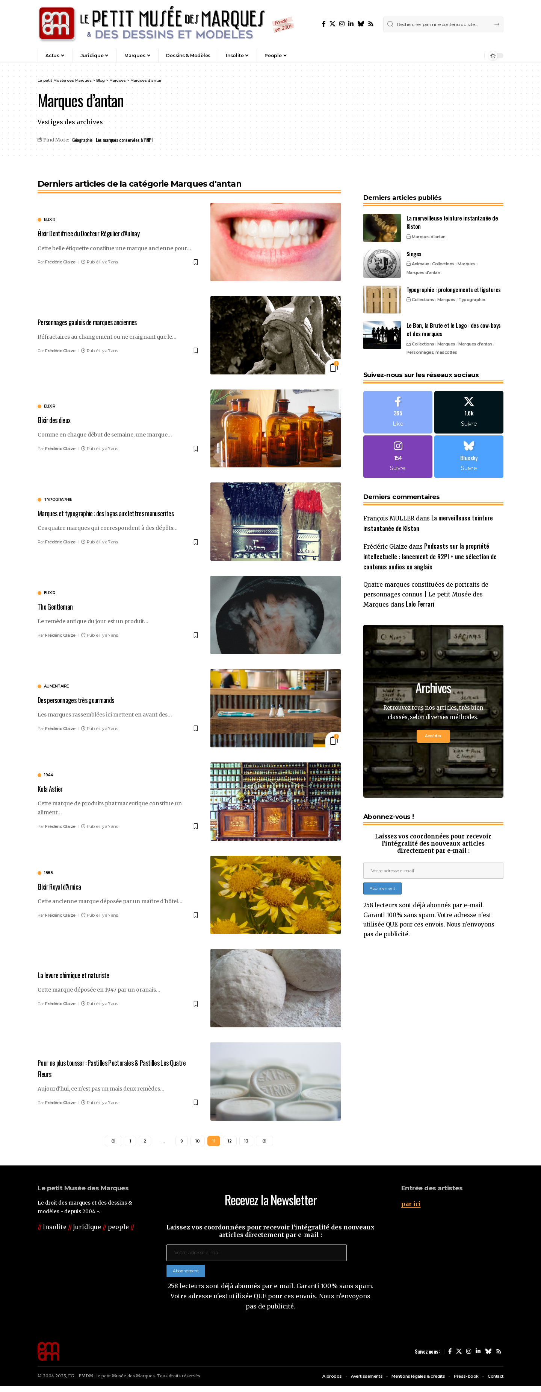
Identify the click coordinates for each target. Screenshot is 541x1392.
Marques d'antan (429, 222)
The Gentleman (58, 606)
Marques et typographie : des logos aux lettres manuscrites (101, 513)
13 (246, 1142)
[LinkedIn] (350, 24)
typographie (58, 495)
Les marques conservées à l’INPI (125, 140)
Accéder (433, 728)
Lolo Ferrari (423, 596)
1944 (48, 775)
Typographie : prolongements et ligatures (454, 275)
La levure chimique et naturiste (79, 975)
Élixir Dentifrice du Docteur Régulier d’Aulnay (98, 233)
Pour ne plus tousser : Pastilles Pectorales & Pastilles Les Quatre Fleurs (115, 1068)
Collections (443, 249)
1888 (48, 873)
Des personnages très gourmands (83, 700)
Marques (467, 249)
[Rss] (371, 24)
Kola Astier (52, 788)
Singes (414, 239)
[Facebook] (324, 24)
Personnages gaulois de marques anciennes (96, 322)
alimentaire (56, 687)
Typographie (471, 285)
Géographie (82, 140)
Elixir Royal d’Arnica (64, 886)
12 (230, 1142)
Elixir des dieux (58, 420)
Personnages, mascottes (432, 337)
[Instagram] (341, 24)
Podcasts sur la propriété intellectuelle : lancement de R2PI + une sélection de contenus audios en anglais (430, 546)
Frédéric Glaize (60, 262)
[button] (462, 56)
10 (197, 1142)
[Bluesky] (360, 24)
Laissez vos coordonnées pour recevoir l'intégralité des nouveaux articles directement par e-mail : (433, 837)
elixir (49, 220)
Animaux (420, 249)
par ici (411, 1206)
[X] (332, 24)
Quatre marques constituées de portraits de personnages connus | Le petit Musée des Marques (429, 586)
